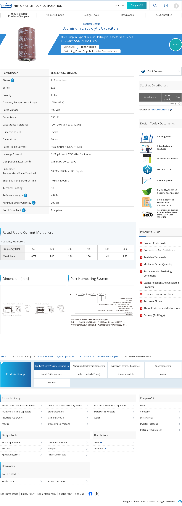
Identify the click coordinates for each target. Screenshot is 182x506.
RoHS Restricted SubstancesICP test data (165, 202)
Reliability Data (165, 180)
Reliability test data (57, 454)
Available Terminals (155, 257)
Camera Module (126, 374)
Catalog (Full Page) (154, 315)
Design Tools (91, 15)
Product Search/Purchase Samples (99, 356)
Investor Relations (149, 423)
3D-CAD (6, 448)
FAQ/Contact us (163, 15)
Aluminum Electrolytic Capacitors (55, 356)
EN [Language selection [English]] (166, 5)
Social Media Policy (46, 493)
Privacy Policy (27, 493)
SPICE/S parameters (12, 442)
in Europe (98, 448)
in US (96, 442)
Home (3, 356)
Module (52, 382)
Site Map (119, 5)
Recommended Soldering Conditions (158, 273)
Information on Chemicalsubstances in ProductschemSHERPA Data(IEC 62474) (167, 214)
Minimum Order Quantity (158, 264)
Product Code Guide (155, 243)
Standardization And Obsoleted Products (161, 285)
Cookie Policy (65, 493)
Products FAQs (9, 481)
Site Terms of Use (9, 493)
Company (145, 411)
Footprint (52, 448)
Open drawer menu (155, 5)
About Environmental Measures (162, 308)
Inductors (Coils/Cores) (89, 374)
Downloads (127, 15)
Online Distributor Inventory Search (65, 405)
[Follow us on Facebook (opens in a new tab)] (90, 494)
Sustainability (146, 417)
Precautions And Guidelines (159, 250)
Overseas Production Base (159, 294)
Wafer (163, 374)
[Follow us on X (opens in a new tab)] (97, 494)
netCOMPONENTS (160, 109)
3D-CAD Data (164, 169)
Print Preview (155, 71)
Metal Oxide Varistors (51, 374)
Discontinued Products (59, 423)
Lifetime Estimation (167, 158)
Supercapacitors (163, 365)
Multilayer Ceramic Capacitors (125, 365)
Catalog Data (164, 136)
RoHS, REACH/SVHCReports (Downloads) (168, 191)
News (143, 405)
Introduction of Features (165, 147)
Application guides (11, 454)
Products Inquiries (56, 481)
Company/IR (137, 5)
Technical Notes (153, 301)
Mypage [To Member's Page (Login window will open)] (176, 6)
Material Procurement (151, 429)
